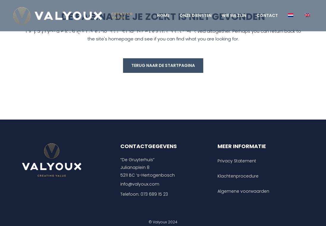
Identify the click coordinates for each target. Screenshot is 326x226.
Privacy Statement (237, 161)
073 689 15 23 (154, 194)
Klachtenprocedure (238, 176)
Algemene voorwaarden (243, 191)
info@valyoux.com (139, 184)
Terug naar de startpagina (163, 65)
